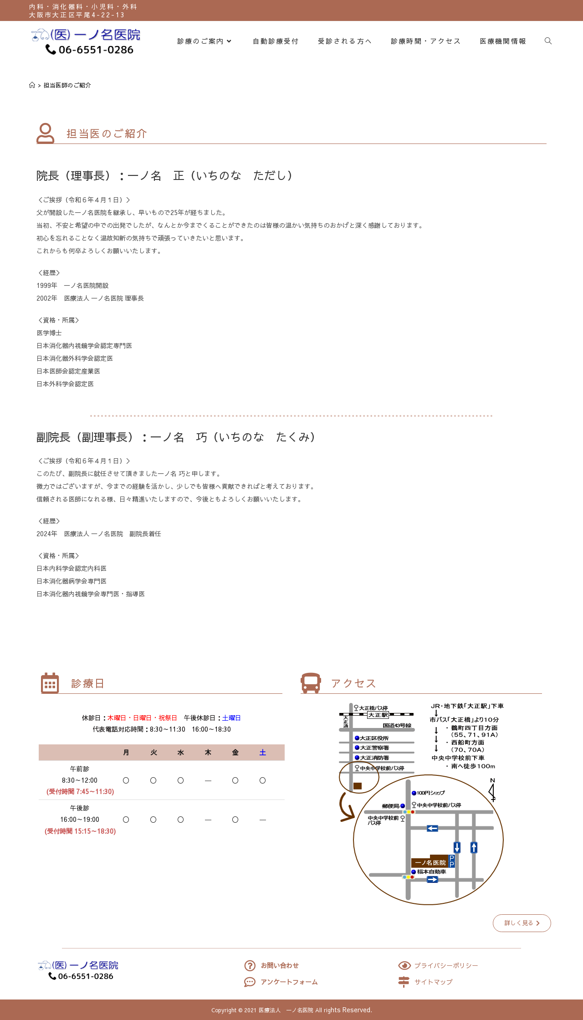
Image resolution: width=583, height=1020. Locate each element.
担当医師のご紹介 (67, 85)
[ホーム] (32, 85)
